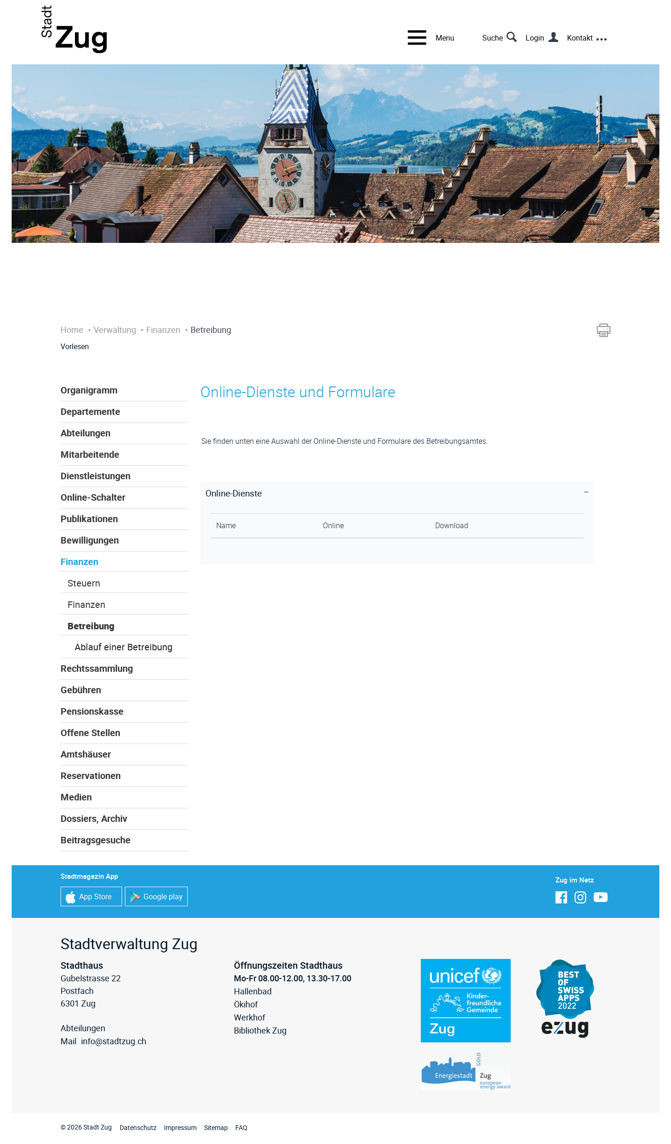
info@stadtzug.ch (113, 1041)
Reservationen (91, 775)
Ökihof (246, 1004)
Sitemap (216, 1127)
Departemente (90, 411)
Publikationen (89, 518)
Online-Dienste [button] (233, 493)
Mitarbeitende (90, 454)
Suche (492, 38)
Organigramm (89, 390)
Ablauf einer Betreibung (123, 647)
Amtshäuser (86, 754)
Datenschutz (138, 1127)
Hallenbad (253, 991)
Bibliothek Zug (260, 1030)
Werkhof (249, 1017)
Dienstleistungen (95, 476)
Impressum (180, 1127)
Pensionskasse (92, 711)
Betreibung (91, 626)
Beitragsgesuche (95, 840)
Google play (156, 897)
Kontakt (580, 38)
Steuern (84, 583)
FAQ (241, 1127)
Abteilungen (85, 433)
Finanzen (79, 561)
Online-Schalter (93, 497)
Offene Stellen (90, 732)
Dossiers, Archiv (94, 818)
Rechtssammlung (97, 668)
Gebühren (81, 690)
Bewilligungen (90, 540)
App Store (88, 897)
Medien (76, 797)
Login (535, 38)
